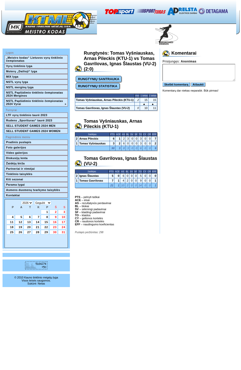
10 (63, 217)
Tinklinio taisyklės (19, 174)
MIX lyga (12, 76)
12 (20, 222)
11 (12, 222)
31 (63, 232)
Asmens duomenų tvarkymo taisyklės (33, 189)
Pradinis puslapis (18, 142)
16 (55, 222)
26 (20, 232)
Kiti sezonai (14, 179)
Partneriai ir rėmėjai (20, 168)
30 (55, 232)
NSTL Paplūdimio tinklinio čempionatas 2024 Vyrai (36, 102)
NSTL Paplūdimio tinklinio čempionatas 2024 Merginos (35, 94)
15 (46, 222)
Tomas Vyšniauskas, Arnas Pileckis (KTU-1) (105, 99)
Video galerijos (17, 152)
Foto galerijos (16, 147)
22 (46, 227)
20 (29, 227)
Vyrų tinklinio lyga (19, 66)
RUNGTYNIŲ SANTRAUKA (98, 79)
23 (55, 227)
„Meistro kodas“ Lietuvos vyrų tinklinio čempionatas (35, 59)
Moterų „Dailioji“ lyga (21, 71)
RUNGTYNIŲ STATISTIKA (97, 86)
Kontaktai (13, 195)
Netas (41, 283)
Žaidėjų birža (15, 163)
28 (37, 232)
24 (63, 227)
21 (37, 227)
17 (63, 222)
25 (12, 232)
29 (46, 232)
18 (12, 227)
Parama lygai (15, 184)
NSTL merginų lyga (20, 87)
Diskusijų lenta (17, 158)
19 (20, 227)
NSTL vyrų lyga (17, 81)
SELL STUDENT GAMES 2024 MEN (30, 125)
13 (29, 222)
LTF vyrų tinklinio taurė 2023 (26, 115)
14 (37, 222)
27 (29, 232)
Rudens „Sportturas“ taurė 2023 (29, 120)
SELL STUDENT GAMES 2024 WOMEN (33, 131)
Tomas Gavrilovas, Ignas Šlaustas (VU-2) (103, 108)
